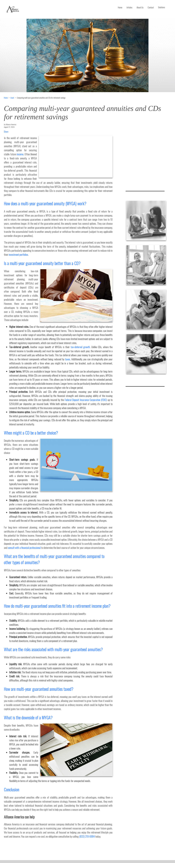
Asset (12, 97)
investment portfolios (18, 254)
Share (6, 131)
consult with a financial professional (24, 548)
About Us (140, 7)
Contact (151, 7)
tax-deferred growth (80, 347)
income (20, 154)
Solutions (161, 7)
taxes (67, 359)
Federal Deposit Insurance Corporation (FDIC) (86, 400)
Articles (129, 7)
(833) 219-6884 (87, 836)
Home (120, 7)
